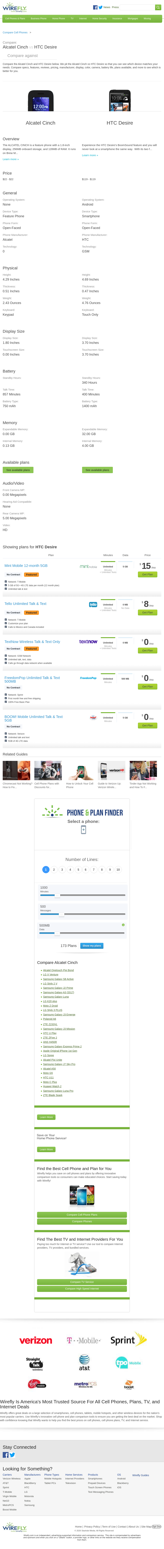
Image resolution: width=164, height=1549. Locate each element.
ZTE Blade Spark (52, 1095)
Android (120, 1478)
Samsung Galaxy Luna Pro (58, 1090)
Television (70, 1483)
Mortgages (133, 18)
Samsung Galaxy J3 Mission (59, 1028)
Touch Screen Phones (98, 1487)
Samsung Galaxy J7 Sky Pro (59, 1064)
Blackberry (121, 1483)
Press (115, 7)
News (106, 7)
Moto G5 (48, 1073)
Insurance (117, 18)
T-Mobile (7, 1491)
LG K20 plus (50, 1001)
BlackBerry (29, 1483)
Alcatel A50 (49, 1068)
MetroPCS (8, 1504)
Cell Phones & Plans (15, 18)
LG (25, 1491)
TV (72, 18)
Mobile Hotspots (52, 1478)
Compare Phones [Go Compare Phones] (82, 1221)
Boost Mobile (9, 1509)
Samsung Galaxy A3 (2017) (58, 992)
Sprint (6, 1487)
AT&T (5, 1483)
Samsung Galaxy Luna (56, 996)
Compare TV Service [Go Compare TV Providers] (82, 1282)
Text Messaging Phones (99, 1491)
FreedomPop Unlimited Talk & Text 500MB (32, 679)
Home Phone (58, 18)
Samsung (29, 1504)
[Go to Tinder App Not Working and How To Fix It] (143, 770)
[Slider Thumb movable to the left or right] (57, 896)
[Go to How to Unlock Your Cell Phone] (80, 770)
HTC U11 (48, 1077)
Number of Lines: (82, 859)
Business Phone (38, 18)
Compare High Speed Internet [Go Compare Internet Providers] (82, 1288)
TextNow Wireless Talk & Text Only (32, 642)
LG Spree (48, 1055)
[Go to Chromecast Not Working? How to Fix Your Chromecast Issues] (16, 770)
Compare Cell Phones (15, 32)
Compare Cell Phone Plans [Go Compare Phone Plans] (82, 1214)
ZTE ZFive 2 (50, 1037)
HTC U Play (49, 1033)
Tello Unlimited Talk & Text (25, 603)
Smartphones (94, 1478)
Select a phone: (83, 821)
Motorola (28, 1496)
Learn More (46, 1117)
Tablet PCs (49, 1483)
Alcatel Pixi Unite (52, 1059)
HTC (26, 1487)
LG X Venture (50, 974)
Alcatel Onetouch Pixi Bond (58, 970)
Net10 (6, 1500)
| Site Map (145, 1526)
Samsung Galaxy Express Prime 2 (62, 1046)
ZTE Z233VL (50, 1024)
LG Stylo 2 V (50, 983)
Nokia (27, 1500)
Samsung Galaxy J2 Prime (58, 987)
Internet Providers (74, 1478)
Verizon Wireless (11, 1478)
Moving (147, 18)
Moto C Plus (50, 1082)
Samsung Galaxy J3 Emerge (59, 1014)
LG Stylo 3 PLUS (52, 1010)
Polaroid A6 (49, 1018)
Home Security (99, 18)
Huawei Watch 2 (52, 1086)
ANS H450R (50, 1042)
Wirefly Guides (139, 1475)
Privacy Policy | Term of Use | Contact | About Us (111, 1526)
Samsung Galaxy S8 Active (58, 979)
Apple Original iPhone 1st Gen (60, 1050)
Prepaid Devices (95, 1483)
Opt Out (156, 1526)
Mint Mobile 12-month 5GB (26, 565)
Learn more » (11, 159)
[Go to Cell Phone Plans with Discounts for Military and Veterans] (48, 770)
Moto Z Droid (50, 1005)
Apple (27, 1478)
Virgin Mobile (9, 1496)
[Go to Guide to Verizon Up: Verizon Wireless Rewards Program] (111, 770)
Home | (79, 1526)
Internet (83, 18)
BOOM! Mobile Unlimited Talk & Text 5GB (34, 718)
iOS (118, 1487)
